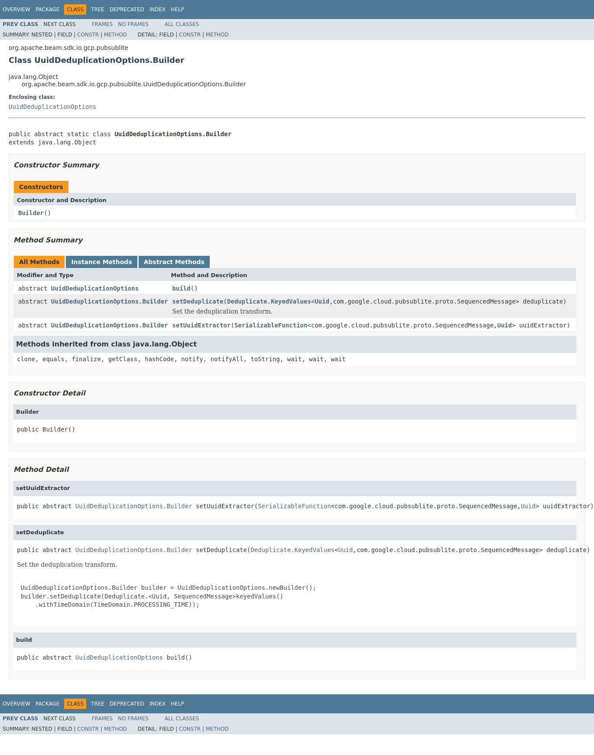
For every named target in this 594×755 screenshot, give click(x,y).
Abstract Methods (174, 261)
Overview (16, 10)
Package (47, 10)
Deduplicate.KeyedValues (269, 301)
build (181, 288)
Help (177, 10)
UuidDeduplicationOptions (52, 106)
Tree (97, 10)
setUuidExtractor (201, 325)
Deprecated (127, 10)
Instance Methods (101, 261)
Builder (31, 212)
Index (157, 10)
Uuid (322, 301)
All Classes (182, 24)
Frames (102, 24)
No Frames (133, 24)
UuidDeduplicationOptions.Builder (109, 301)
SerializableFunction (271, 325)
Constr (88, 35)
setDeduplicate (198, 301)
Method (115, 35)
